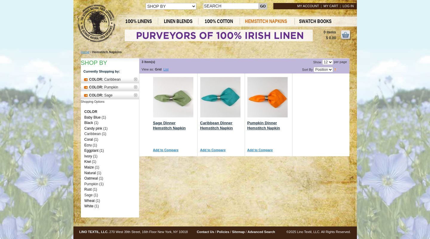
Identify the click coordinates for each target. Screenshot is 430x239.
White (89, 206)
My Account (308, 6)
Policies (223, 232)
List (166, 69)
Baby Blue (92, 117)
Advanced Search (261, 232)
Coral (88, 139)
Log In (348, 6)
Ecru (88, 145)
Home (85, 52)
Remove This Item (135, 79)
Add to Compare (166, 150)
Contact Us (205, 232)
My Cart (330, 6)
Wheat (89, 201)
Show (317, 62)
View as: (148, 69)
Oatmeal (91, 178)
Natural (90, 173)
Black (88, 123)
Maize (89, 167)
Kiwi (87, 162)
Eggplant (91, 150)
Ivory (88, 156)
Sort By (307, 69)
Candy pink (93, 128)
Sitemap (238, 232)
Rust (88, 189)
